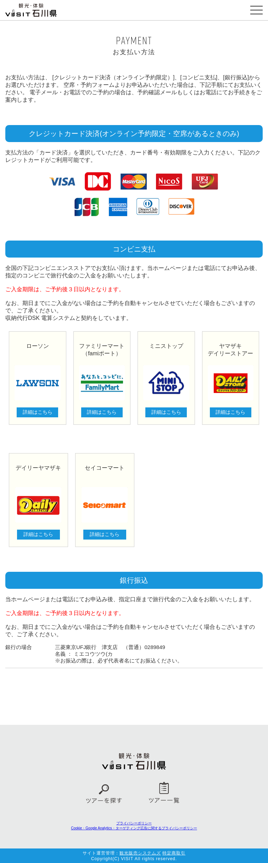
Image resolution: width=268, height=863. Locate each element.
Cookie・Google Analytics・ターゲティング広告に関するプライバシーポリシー (134, 828)
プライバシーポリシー (134, 823)
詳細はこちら (37, 412)
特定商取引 (173, 853)
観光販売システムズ (140, 853)
